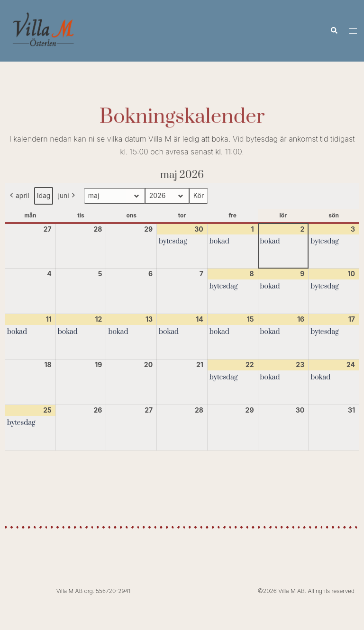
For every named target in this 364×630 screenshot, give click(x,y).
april (18, 196)
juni (67, 196)
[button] (333, 31)
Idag (44, 195)
